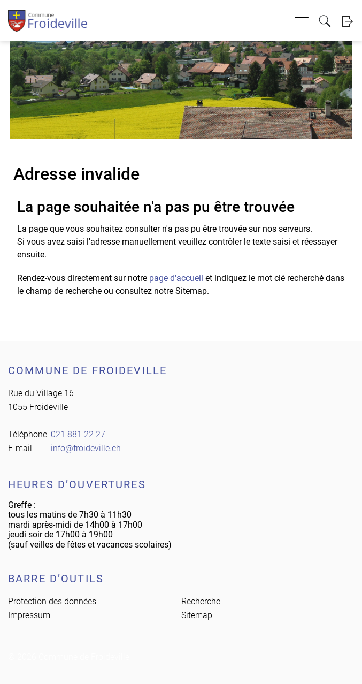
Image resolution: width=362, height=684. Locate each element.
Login (347, 21)
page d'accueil (176, 278)
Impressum (29, 615)
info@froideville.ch (86, 448)
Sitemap (196, 615)
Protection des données (52, 601)
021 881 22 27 (78, 434)
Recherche (200, 601)
